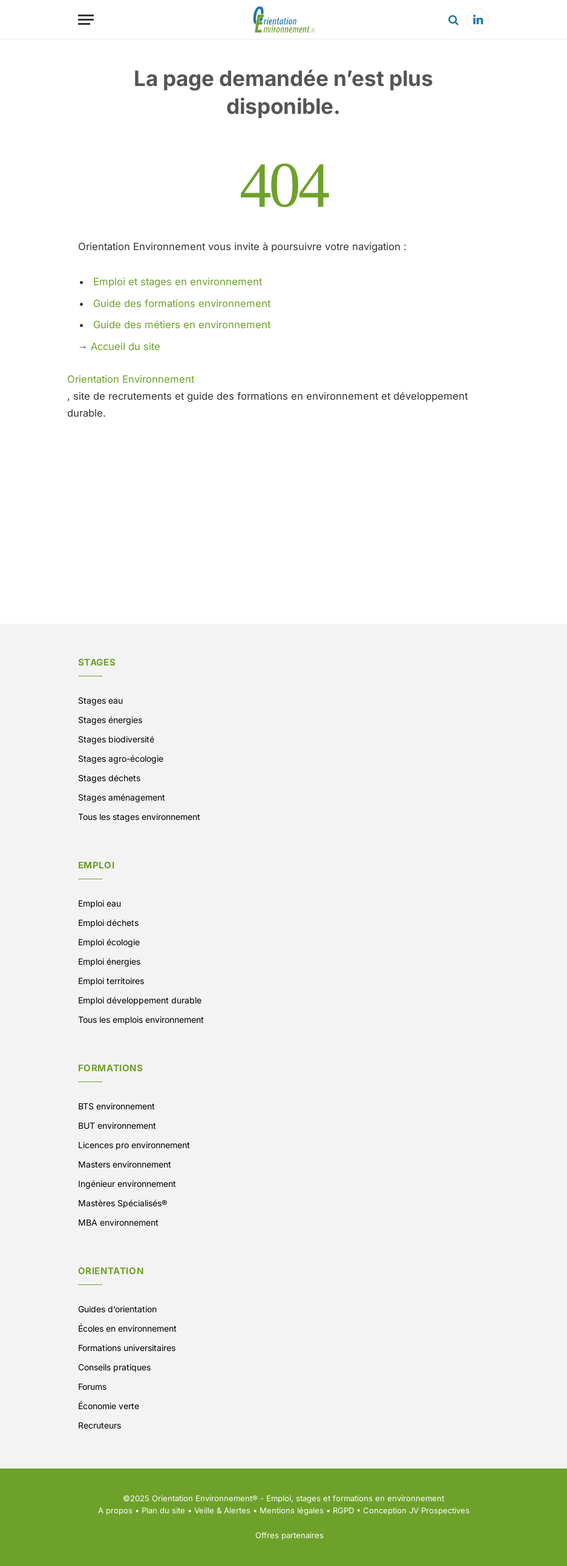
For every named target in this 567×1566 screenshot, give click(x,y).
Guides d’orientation (117, 1309)
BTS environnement (116, 1106)
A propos (115, 1510)
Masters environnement (124, 1164)
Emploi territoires (111, 981)
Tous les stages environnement (139, 816)
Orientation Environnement (130, 379)
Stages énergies (110, 720)
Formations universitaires (126, 1348)
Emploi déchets (108, 922)
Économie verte (108, 1406)
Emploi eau (99, 903)
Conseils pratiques (114, 1367)
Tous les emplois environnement (141, 1019)
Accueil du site (125, 346)
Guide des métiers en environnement (181, 325)
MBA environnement (118, 1222)
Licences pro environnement (134, 1145)
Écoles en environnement (127, 1328)
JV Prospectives (439, 1510)
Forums (92, 1386)
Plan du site (163, 1510)
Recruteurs (99, 1425)
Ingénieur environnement (127, 1183)
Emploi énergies (109, 961)
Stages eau (100, 700)
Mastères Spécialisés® (122, 1203)
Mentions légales (292, 1510)
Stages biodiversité (116, 739)
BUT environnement (117, 1125)
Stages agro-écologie (120, 758)
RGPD (343, 1510)
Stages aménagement (121, 797)
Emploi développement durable (140, 1000)
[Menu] (86, 19)
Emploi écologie (109, 942)
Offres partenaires (289, 1535)
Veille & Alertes (222, 1510)
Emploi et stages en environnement (177, 282)
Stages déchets (109, 778)
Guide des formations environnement (181, 303)
